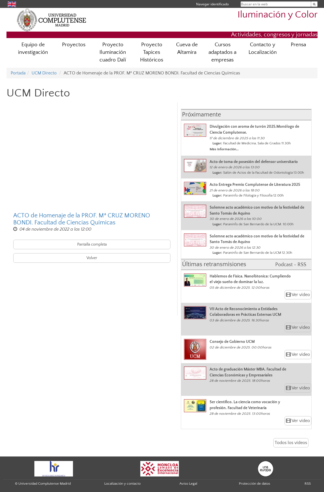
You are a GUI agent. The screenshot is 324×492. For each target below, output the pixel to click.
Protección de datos (254, 484)
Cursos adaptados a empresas (222, 52)
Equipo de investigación (33, 48)
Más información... (224, 149)
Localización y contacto (122, 484)
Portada (18, 73)
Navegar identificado (212, 4)
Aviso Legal (188, 484)
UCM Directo (44, 73)
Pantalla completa (92, 244)
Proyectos (73, 45)
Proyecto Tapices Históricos (151, 52)
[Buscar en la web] (314, 4)
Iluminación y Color (278, 15)
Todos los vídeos (291, 442)
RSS (308, 484)
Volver (91, 258)
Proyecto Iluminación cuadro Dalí (112, 52)
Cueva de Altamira (187, 48)
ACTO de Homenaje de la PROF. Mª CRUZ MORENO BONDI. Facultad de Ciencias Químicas (81, 219)
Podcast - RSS (290, 265)
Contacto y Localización (262, 48)
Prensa (298, 45)
